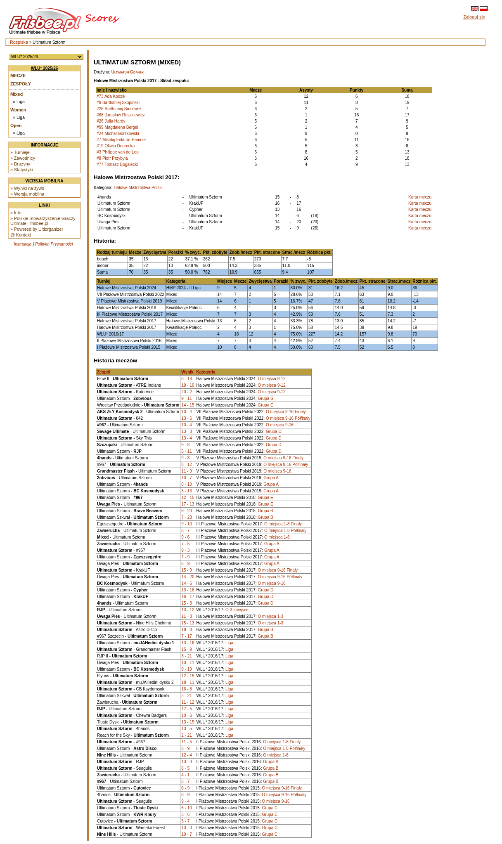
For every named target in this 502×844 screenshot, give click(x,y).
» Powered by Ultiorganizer (36, 229)
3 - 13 (186, 491)
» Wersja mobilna (27, 193)
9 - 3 (185, 550)
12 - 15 (187, 497)
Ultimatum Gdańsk (127, 72)
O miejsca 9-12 (271, 378)
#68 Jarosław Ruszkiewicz (121, 115)
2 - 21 (186, 695)
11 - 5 (186, 742)
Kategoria (205, 372)
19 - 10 (187, 385)
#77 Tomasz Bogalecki (117, 164)
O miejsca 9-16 (280, 425)
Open (15, 125)
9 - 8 (185, 444)
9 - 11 (186, 398)
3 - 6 (185, 814)
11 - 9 (186, 471)
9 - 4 (185, 801)
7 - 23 (186, 517)
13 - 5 (186, 728)
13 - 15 (187, 722)
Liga (229, 643)
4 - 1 (185, 775)
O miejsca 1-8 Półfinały (285, 530)
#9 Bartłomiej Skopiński (118, 102)
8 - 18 (186, 378)
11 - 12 (187, 702)
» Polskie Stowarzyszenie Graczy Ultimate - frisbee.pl (43, 221)
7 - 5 (185, 543)
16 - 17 (187, 596)
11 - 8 (186, 616)
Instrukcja (22, 244)
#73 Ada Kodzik (111, 96)
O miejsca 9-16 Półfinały (288, 418)
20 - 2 (186, 392)
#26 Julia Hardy (111, 121)
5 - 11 (186, 451)
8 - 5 (185, 768)
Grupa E (265, 497)
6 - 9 (185, 563)
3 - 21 (186, 656)
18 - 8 (186, 629)
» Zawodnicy (22, 158)
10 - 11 (187, 662)
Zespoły (20, 83)
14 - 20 (187, 576)
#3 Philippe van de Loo (118, 152)
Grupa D (274, 431)
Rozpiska (19, 42)
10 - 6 (186, 715)
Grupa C (269, 808)
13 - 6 (186, 418)
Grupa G (265, 398)
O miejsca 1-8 (277, 537)
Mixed (16, 94)
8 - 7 (185, 530)
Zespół (103, 372)
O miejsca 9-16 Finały (286, 411)
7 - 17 (186, 636)
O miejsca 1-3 (270, 616)
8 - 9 (185, 748)
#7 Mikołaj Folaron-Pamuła (121, 139)
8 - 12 (186, 464)
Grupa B (265, 510)
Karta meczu (419, 197)
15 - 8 (186, 603)
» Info (15, 212)
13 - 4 (186, 438)
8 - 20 (186, 510)
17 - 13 (187, 504)
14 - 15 (187, 405)
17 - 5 (186, 709)
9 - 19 (186, 669)
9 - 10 (186, 524)
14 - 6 (186, 583)
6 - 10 (186, 808)
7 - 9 (185, 557)
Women (18, 109)
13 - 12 (187, 610)
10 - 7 (186, 477)
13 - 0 (186, 761)
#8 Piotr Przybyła (112, 158)
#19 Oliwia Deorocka (116, 146)
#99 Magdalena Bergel (117, 127)
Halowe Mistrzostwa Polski (138, 187)
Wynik (187, 372)
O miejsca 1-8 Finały (283, 524)
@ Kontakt (20, 234)
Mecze (18, 75)
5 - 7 (185, 821)
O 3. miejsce (237, 610)
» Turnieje (20, 152)
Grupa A (271, 477)
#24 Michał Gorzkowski (118, 133)
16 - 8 (186, 689)
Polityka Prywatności (54, 244)
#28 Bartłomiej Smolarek (119, 108)
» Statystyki (21, 169)
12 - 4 (186, 755)
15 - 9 (186, 570)
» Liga (19, 101)
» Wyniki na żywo (27, 188)
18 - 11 (187, 682)
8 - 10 (186, 484)
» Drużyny (20, 163)
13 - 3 (186, 431)
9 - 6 (185, 537)
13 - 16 (187, 590)
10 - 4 (186, 411)
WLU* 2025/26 (44, 68)
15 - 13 (187, 623)
